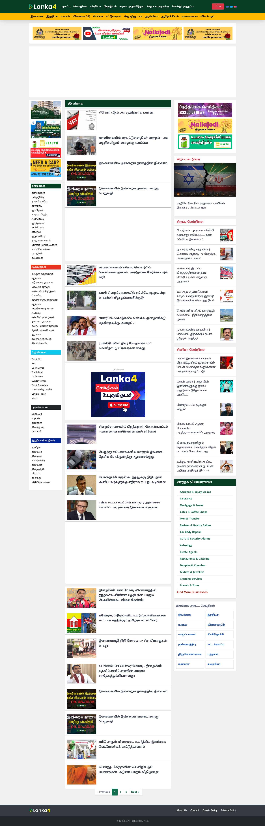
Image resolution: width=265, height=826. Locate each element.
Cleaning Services (189, 581)
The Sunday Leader (42, 392)
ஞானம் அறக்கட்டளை (44, 247)
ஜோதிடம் (110, 6)
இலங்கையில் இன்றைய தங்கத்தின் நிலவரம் (133, 165)
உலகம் (65, 16)
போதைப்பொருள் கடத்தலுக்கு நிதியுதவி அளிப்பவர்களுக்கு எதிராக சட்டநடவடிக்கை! (132, 482)
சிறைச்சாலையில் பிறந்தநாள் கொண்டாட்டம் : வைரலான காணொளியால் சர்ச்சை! (133, 431)
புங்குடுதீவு (38, 199)
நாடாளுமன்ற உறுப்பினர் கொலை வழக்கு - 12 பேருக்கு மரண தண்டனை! (196, 255)
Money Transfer (188, 521)
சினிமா (98, 16)
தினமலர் (37, 454)
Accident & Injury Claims (194, 494)
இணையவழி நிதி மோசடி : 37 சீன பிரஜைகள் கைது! (133, 645)
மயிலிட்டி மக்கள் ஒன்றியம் (41, 253)
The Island (37, 374)
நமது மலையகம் (41, 242)
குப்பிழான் (38, 212)
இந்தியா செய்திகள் (43, 442)
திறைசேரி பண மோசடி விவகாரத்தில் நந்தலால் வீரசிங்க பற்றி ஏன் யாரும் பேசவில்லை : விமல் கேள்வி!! (127, 597)
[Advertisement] (132, 73)
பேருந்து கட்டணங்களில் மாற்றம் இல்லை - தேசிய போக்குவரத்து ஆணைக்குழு (131, 456)
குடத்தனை (38, 225)
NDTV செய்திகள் (41, 484)
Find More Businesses (192, 594)
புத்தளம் (213, 656)
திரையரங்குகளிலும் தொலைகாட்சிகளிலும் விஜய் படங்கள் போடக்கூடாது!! (196, 449)
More (34, 400)
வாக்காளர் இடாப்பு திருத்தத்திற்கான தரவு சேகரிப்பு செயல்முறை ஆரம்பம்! (192, 277)
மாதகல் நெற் (39, 216)
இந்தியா (52, 16)
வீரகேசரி (37, 416)
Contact (194, 810)
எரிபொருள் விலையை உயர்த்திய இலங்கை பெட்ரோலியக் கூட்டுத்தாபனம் (132, 746)
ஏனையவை (190, 16)
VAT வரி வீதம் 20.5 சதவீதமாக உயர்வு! (126, 114)
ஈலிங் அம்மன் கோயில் (45, 328)
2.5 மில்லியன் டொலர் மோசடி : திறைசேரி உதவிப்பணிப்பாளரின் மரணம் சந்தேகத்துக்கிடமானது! (130, 673)
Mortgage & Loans (190, 507)
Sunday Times (39, 383)
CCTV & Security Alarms (193, 541)
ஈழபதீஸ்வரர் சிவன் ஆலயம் (43, 312)
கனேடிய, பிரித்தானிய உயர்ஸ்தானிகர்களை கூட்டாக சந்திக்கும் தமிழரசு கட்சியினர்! (132, 620)
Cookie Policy (209, 810)
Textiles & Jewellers (190, 574)
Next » (135, 794)
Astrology (184, 547)
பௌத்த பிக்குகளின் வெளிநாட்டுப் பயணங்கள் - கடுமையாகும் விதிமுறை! (129, 771)
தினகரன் (37, 425)
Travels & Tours (188, 587)
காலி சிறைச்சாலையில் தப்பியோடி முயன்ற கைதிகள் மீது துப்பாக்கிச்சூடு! (132, 297)
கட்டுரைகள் (113, 16)
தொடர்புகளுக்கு (158, 6)
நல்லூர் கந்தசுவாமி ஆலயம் (42, 278)
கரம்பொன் (38, 229)
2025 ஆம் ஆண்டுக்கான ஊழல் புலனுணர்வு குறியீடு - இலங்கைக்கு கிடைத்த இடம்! (196, 298)
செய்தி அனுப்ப (183, 6)
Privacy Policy (228, 810)
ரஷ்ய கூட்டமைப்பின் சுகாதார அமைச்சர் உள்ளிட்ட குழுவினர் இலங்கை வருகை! (130, 507)
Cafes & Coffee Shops (192, 514)
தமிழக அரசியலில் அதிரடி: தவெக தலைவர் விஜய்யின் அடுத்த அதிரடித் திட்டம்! (195, 468)
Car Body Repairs (189, 534)
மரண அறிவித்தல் (131, 6)
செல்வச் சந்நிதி (40, 289)
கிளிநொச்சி (216, 636)
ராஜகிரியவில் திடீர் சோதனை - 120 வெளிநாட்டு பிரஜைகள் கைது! (125, 348)
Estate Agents (187, 554)
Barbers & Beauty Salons (194, 527)
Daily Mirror (38, 370)
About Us (181, 810)
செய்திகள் (80, 6)
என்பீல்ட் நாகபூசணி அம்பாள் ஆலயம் (43, 321)
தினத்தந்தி (38, 471)
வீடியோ (95, 6)
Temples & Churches (191, 567)
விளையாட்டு (81, 16)
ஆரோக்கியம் (170, 16)
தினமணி (37, 467)
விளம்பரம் (207, 16)
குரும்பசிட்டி (38, 238)
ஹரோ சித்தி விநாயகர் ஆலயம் (44, 304)
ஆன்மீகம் (151, 16)
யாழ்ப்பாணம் (187, 636)
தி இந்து (36, 480)
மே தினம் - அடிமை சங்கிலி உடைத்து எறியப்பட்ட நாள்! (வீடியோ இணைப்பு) (195, 237)
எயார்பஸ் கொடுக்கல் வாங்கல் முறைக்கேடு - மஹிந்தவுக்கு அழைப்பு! (133, 322)
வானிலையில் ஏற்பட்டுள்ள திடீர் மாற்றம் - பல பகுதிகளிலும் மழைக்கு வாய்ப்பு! (133, 142)
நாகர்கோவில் (39, 203)
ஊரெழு (36, 234)
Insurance (184, 500)
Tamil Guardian (40, 387)
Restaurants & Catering (193, 561)
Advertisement (118, 371)
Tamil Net (37, 361)
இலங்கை (37, 16)
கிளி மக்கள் (38, 195)
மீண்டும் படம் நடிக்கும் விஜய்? (191, 409)
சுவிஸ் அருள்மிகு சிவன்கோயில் (41, 343)
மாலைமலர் (38, 462)
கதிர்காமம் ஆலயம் (42, 284)
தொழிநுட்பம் (133, 16)
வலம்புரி (36, 433)
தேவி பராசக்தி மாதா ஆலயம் (43, 334)
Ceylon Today (39, 396)
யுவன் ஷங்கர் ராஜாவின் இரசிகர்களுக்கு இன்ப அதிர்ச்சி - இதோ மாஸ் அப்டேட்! (193, 390)
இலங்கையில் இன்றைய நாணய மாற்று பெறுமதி (129, 193)
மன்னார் (183, 666)
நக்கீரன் (36, 449)
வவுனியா (214, 666)
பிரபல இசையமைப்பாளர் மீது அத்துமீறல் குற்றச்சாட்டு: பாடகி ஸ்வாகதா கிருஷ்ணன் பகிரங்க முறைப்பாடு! (196, 367)
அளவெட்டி (38, 221)
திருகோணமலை (189, 656)
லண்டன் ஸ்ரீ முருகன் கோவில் (44, 295)
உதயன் (36, 420)
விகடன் (36, 475)
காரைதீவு (37, 208)
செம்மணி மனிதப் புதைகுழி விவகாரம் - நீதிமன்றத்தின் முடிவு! (196, 317)
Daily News (37, 379)
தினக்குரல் (38, 429)
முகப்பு (66, 6)
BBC (34, 366)
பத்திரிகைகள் (40, 409)
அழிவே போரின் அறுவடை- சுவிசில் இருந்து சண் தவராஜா (201, 207)
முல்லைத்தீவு (187, 646)
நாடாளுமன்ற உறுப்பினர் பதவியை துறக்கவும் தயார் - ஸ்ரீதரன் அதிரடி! (195, 336)
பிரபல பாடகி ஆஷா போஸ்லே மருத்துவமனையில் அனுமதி (196, 430)
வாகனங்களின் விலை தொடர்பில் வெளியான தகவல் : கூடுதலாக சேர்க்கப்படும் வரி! (133, 274)
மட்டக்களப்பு (216, 646)
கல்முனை (37, 260)
